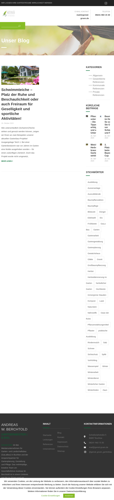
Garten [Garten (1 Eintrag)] (96, 229)
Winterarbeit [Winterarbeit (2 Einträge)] (93, 372)
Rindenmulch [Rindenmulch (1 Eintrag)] (93, 342)
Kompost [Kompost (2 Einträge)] (91, 301)
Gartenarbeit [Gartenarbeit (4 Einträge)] (93, 235)
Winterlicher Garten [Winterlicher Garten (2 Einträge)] (96, 384)
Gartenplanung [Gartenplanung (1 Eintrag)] (94, 247)
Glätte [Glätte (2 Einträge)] (90, 259)
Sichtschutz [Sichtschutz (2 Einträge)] (93, 354)
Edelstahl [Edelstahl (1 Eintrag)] (92, 218)
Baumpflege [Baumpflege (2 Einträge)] (93, 206)
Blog (59, 433)
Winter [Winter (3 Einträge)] (105, 366)
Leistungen (48, 439)
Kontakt (60, 437)
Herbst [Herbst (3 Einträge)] (90, 271)
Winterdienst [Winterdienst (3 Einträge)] (93, 378)
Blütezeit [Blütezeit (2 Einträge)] (91, 212)
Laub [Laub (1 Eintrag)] (101, 301)
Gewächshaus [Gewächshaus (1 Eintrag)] (94, 253)
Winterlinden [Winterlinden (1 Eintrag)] (93, 390)
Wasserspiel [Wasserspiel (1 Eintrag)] (93, 366)
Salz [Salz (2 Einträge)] (105, 342)
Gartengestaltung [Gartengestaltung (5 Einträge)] (95, 241)
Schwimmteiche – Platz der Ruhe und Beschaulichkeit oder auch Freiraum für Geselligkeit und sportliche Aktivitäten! (20, 104)
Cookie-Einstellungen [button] (50, 495)
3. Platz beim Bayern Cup (108, 150)
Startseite (47, 435)
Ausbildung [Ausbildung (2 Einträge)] (92, 182)
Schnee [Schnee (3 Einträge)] (91, 348)
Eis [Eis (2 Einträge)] (101, 218)
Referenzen (48, 444)
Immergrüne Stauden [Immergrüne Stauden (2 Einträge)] (97, 295)
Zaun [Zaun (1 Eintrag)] (105, 390)
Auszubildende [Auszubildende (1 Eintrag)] (94, 194)
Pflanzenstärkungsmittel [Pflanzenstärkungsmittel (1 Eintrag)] (98, 325)
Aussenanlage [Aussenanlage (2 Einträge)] (94, 188)
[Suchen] (18, 25)
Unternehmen (49, 449)
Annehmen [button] (69, 496)
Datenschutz (62, 446)
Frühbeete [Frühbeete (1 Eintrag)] (92, 224)
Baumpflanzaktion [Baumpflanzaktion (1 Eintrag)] (95, 200)
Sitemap (61, 451)
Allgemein (98, 75)
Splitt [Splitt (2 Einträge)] (104, 354)
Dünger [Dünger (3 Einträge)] (102, 212)
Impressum (62, 442)
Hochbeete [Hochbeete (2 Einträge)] (101, 289)
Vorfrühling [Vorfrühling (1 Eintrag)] (92, 360)
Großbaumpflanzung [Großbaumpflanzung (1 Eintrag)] (97, 265)
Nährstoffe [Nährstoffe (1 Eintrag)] (92, 313)
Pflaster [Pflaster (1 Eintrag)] (91, 330)
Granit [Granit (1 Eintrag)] (99, 259)
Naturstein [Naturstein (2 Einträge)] (92, 307)
